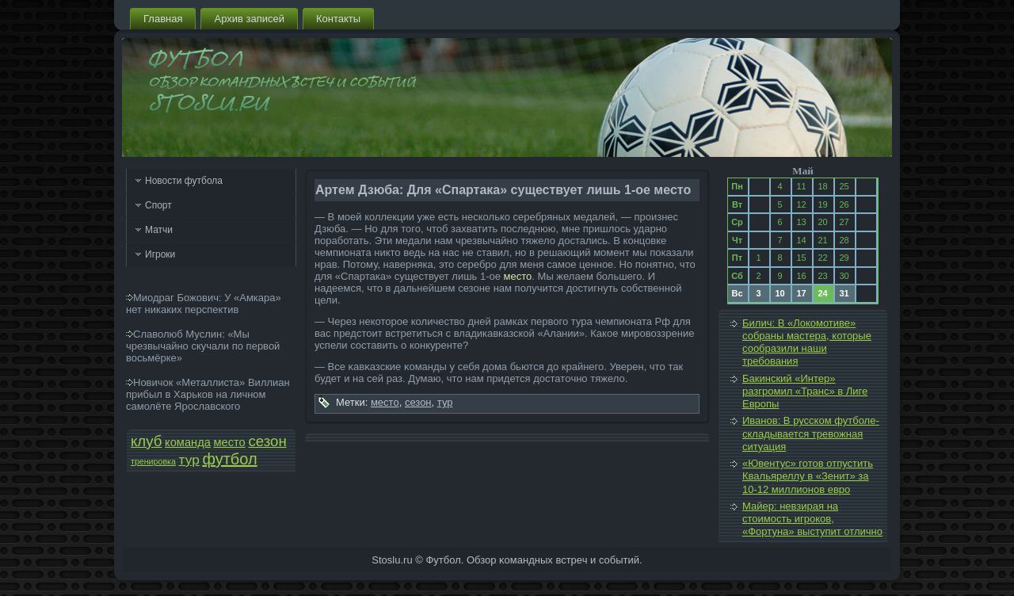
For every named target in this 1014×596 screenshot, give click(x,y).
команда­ (188, 442)
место (230, 442)
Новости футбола (184, 180)
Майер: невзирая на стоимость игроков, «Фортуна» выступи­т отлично (812, 519)
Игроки (160, 254)
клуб (146, 441)
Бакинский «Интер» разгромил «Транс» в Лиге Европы (804, 391)
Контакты (338, 19)
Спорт (158, 205)
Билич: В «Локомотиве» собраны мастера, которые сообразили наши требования (806, 342)
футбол (229, 459)
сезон (267, 441)
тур (189, 460)
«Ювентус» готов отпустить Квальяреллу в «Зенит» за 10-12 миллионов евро (807, 476)
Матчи (159, 229)
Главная (162, 19)
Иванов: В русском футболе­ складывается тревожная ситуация (810, 434)
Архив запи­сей (249, 19)
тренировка (153, 461)
